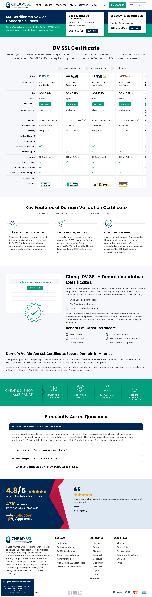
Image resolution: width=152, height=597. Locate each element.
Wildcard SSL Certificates (69, 566)
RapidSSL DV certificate (124, 83)
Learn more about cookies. (17, 593)
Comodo (97, 547)
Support (83, 5)
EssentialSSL (98, 555)
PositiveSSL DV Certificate (98, 83)
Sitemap (121, 558)
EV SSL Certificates (66, 551)
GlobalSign (98, 562)
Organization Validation (68, 555)
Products (61, 5)
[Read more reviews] (19, 520)
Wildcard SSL (118, 68)
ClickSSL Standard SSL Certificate (49, 83)
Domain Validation (65, 547)
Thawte (96, 578)
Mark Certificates (65, 558)
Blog (94, 5)
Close (33, 580)
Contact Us (122, 547)
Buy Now (92, 31)
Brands (48, 5)
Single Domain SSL (68, 68)
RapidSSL (97, 570)
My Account (117, 5)
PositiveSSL (98, 566)
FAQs (119, 562)
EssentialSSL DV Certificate (73, 83)
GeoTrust (97, 558)
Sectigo (96, 574)
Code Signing (63, 543)
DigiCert (97, 551)
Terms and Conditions (127, 555)
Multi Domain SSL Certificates (71, 562)
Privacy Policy (123, 551)
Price (38, 5)
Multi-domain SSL (94, 68)
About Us (121, 543)
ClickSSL (97, 543)
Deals (73, 5)
